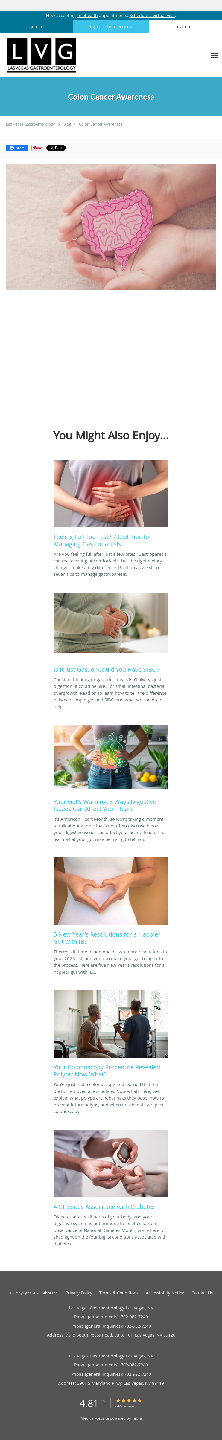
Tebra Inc (49, 1293)
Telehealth (87, 15)
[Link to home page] (55, 55)
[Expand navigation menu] (214, 55)
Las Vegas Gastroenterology (30, 124)
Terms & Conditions (119, 1293)
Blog (67, 124)
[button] (111, 27)
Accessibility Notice (165, 1293)
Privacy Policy (79, 1293)
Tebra (137, 1418)
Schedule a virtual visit (152, 15)
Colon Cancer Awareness (100, 124)
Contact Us (202, 1293)
